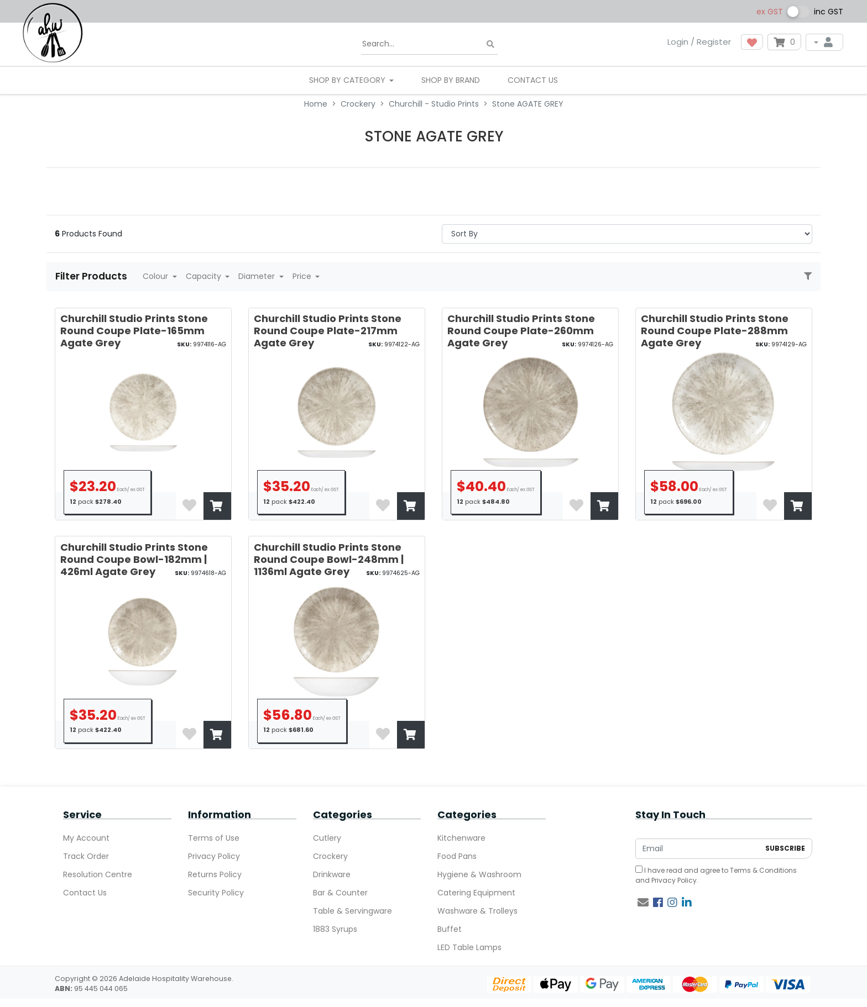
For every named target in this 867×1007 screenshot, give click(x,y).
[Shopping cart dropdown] (784, 42)
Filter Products (92, 276)
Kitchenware (461, 837)
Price (303, 276)
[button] (752, 42)
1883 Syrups (335, 929)
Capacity (204, 276)
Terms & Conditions (763, 870)
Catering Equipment (476, 892)
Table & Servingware (352, 910)
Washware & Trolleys (477, 910)
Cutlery (327, 837)
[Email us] (643, 903)
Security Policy (216, 892)
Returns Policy (215, 874)
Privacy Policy (214, 856)
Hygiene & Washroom (479, 874)
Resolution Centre (97, 874)
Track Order (86, 856)
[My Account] (824, 42)
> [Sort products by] (627, 234)
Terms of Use (213, 837)
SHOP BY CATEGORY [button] (348, 80)
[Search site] (490, 44)
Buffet (449, 929)
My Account (86, 837)
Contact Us (533, 80)
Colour (156, 276)
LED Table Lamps (469, 947)
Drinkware (332, 874)
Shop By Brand (450, 80)
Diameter (257, 276)
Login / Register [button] (699, 42)
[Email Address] (697, 848)
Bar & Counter (340, 892)
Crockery (330, 856)
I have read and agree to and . (716, 875)
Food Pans (457, 856)
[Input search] (429, 44)
